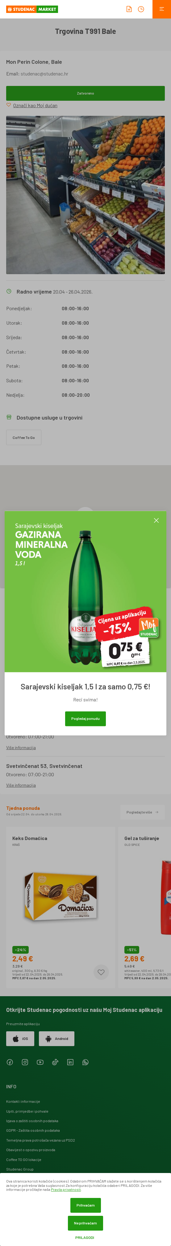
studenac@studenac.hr (44, 73)
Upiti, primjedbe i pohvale (27, 1111)
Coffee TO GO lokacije (23, 1159)
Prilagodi (84, 1238)
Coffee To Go (24, 437)
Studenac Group (20, 1169)
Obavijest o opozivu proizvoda (30, 1149)
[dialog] (85, 1209)
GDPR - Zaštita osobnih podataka (33, 1130)
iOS (20, 1038)
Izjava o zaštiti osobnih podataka (32, 1120)
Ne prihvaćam (85, 1223)
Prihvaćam (86, 1205)
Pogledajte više (143, 812)
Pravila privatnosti (66, 1189)
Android (56, 1038)
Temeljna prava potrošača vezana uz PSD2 (40, 1140)
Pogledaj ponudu (85, 718)
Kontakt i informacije (23, 1101)
